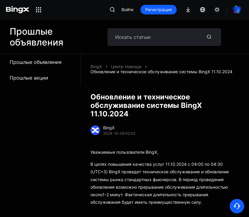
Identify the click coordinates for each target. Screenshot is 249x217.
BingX (96, 66)
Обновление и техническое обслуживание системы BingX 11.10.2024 (161, 71)
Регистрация (158, 9)
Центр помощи (126, 66)
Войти (127, 9)
